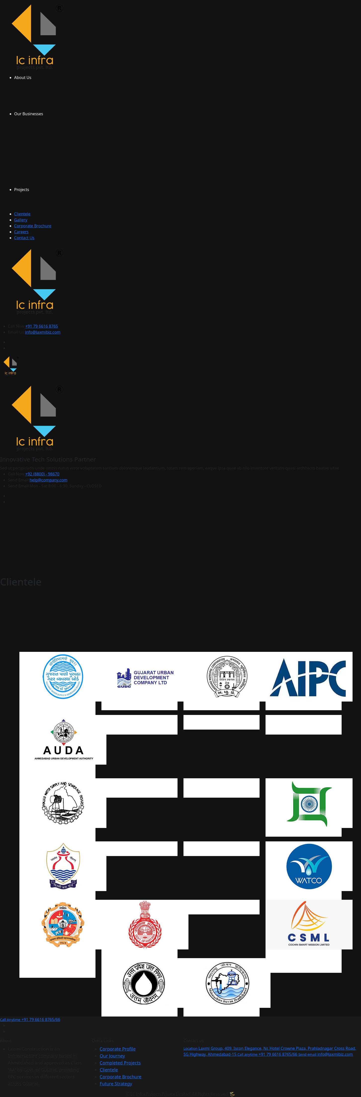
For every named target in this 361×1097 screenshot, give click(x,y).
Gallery (20, 220)
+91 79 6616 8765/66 (30, 1019)
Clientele (22, 214)
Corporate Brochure (32, 226)
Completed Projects (120, 1063)
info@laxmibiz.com (42, 332)
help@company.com (48, 480)
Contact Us (24, 237)
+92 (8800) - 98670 (42, 474)
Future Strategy (116, 1084)
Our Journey (112, 1056)
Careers (21, 232)
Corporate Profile (118, 1049)
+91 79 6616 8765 (41, 326)
